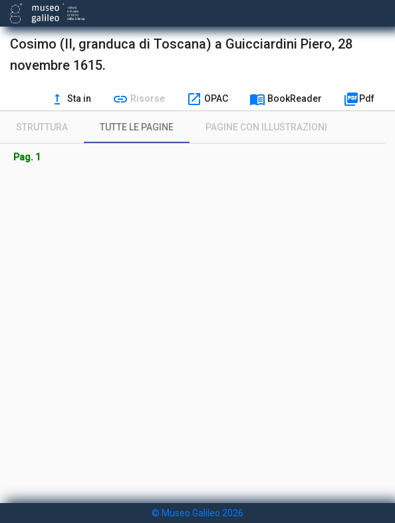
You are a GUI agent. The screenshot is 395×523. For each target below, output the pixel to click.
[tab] (42, 127)
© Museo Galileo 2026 (197, 513)
